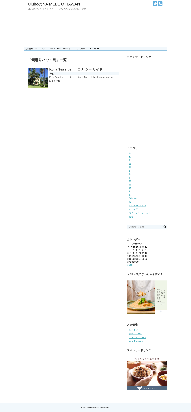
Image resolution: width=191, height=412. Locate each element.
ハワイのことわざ (137, 205)
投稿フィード (135, 334)
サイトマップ (41, 49)
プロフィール (55, 49)
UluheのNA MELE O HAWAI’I (54, 4)
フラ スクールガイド (140, 213)
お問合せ (29, 49)
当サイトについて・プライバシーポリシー (81, 49)
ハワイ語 (133, 209)
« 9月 (129, 265)
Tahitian (132, 198)
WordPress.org (136, 341)
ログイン (133, 330)
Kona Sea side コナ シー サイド (76, 69)
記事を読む (54, 81)
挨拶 (131, 217)
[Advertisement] (147, 100)
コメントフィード (137, 337)
